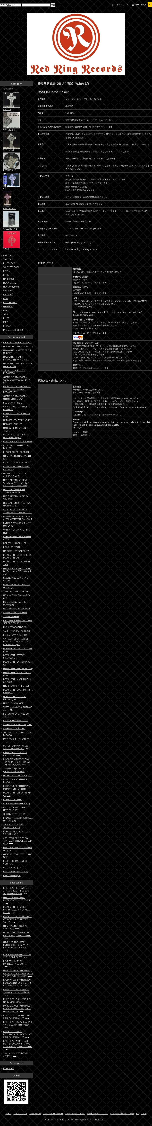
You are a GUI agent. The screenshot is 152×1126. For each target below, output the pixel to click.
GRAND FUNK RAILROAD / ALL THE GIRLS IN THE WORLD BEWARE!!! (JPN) (17, 389)
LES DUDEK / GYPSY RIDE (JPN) (16, 551)
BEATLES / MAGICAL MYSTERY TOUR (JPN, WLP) (16, 833)
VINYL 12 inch (9, 129)
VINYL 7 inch (8, 150)
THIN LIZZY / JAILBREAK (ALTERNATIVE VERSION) (17, 770)
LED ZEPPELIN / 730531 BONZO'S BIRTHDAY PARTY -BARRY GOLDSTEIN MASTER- (16, 946)
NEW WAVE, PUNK (11, 286)
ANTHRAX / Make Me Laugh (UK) (17, 724)
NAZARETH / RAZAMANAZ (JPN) (17, 420)
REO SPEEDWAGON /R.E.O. (15, 627)
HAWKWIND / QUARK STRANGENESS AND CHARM (15, 358)
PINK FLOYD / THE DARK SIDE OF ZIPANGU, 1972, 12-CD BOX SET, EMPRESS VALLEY (18, 891)
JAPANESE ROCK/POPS (13, 330)
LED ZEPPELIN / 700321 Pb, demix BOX (15, 927)
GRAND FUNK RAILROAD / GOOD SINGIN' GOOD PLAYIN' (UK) (17, 380)
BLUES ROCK (9, 263)
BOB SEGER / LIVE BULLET (14, 543)
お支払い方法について (75, 1113)
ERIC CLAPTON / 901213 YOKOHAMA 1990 (14, 491)
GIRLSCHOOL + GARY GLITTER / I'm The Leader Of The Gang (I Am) (17, 571)
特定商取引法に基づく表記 (122, 1113)
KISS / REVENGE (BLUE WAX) (15, 871)
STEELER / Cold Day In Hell (15, 612)
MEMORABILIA (9, 208)
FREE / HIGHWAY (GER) (13, 703)
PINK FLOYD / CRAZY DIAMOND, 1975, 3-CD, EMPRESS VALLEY (18, 1025)
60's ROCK (8, 255)
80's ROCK (8, 290)
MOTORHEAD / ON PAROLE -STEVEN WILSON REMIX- (16, 747)
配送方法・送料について (97, 1113)
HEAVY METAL (9, 282)
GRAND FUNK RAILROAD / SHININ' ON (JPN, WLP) (15, 397)
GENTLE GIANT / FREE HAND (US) (18, 346)
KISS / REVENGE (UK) (12, 875)
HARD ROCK (8, 279)
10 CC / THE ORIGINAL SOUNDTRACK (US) (13, 826)
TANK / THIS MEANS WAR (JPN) (16, 591)
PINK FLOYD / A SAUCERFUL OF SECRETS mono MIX (17, 1000)
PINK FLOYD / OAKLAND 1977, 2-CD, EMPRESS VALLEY (17, 1016)
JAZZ (5, 322)
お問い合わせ (35, 1113)
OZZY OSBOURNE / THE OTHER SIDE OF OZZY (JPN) (17, 622)
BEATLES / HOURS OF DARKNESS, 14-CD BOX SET (15, 964)
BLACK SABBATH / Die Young (16, 803)
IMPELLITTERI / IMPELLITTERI (15, 720)
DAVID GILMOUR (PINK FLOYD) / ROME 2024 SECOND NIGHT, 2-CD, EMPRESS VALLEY (17, 983)
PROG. (6, 275)
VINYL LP (7, 109)
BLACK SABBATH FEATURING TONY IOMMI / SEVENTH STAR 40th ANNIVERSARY (16, 762)
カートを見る (143, 4)
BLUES (6, 318)
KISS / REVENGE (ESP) (12, 867)
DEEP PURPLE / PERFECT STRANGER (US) (14, 656)
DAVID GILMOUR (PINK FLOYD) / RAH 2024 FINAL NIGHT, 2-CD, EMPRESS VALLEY (17, 1008)
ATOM (144, 1113)
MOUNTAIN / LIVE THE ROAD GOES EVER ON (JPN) (16, 436)
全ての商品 (8, 89)
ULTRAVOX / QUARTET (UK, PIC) (17, 775)
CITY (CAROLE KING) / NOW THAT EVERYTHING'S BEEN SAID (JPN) (17, 841)
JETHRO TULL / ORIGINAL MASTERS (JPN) (14, 698)
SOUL (5, 314)
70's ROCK (8, 259)
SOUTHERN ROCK (11, 267)
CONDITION (8, 1068)
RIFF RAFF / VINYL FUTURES (15, 635)
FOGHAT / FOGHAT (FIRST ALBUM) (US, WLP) (15, 474)
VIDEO (6, 249)
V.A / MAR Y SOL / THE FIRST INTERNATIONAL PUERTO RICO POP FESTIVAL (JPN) (17, 642)
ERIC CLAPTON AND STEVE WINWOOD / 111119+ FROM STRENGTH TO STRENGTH (16, 483)
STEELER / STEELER (11, 616)
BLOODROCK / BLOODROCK (16, 452)
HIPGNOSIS (8, 306)
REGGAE (7, 326)
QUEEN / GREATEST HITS (14, 814)
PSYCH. (6, 271)
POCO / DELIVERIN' (11, 547)
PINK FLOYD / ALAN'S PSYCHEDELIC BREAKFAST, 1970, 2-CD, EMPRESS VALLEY (17, 1034)
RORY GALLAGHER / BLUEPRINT (17, 462)
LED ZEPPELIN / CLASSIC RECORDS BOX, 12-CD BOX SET (17, 900)
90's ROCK (8, 294)
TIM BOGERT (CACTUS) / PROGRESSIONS (14, 372)
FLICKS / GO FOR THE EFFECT (16, 686)
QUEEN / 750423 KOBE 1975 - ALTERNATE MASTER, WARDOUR (17, 518)
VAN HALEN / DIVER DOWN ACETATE (15, 1054)
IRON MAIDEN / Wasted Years (16, 608)
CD (4, 188)
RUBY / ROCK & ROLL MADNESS (17, 441)
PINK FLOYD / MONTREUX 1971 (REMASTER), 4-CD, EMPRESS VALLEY (17, 919)
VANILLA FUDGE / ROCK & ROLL (17, 631)
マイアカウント (121, 4)
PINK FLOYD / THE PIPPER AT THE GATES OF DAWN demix (16, 992)
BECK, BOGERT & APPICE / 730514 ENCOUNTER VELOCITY (17, 511)
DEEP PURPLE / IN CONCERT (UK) (18, 668)
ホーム (8, 1113)
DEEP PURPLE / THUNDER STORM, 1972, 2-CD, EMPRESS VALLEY (16, 910)
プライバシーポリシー (53, 1113)
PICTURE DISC (9, 170)
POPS (5, 298)
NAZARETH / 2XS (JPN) (13, 424)
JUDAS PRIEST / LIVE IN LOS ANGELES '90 (15, 754)
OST (5, 310)
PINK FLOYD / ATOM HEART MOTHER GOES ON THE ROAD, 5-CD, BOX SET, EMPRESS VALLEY (17, 1045)
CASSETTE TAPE (10, 228)
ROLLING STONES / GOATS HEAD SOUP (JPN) (15, 808)
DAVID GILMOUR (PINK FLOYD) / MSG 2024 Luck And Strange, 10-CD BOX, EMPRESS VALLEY (18, 973)
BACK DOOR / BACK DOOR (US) (17, 342)
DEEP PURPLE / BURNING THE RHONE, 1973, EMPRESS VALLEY (17, 935)
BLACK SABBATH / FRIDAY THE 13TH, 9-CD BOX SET (17, 956)
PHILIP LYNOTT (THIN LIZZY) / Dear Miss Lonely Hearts (16, 787)
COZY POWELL (10, 302)
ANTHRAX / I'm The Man (14, 728)
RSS (137, 1113)
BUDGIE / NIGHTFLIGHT (14, 402)
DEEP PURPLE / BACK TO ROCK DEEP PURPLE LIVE (17, 556)
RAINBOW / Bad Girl (12, 799)
